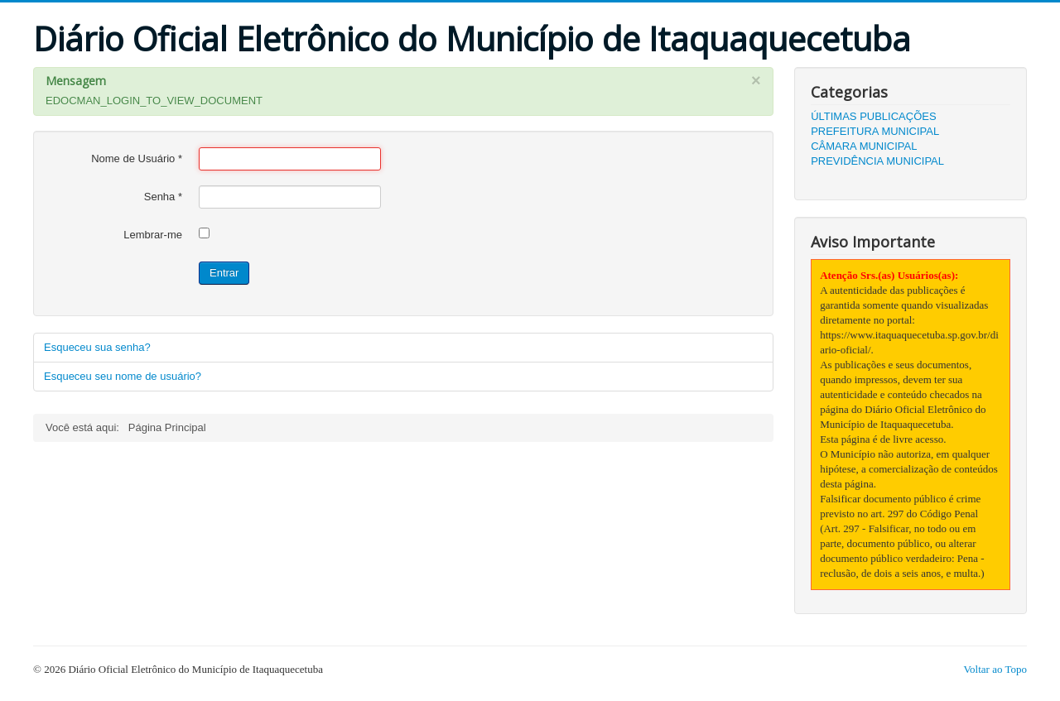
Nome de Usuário (136, 158)
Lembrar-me (152, 234)
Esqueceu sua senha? (97, 347)
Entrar (224, 272)
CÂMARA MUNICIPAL (864, 146)
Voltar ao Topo (995, 669)
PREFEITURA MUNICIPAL (875, 131)
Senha (163, 196)
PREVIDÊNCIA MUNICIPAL (877, 161)
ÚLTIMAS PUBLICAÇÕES (873, 116)
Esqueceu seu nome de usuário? (122, 376)
